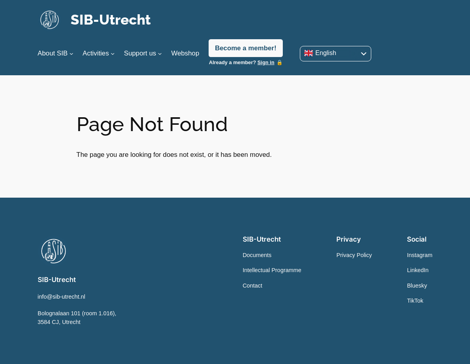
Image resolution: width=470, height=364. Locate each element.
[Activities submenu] (113, 53)
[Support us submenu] (160, 53)
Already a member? (241, 62)
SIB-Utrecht (111, 19)
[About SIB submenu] (71, 53)
